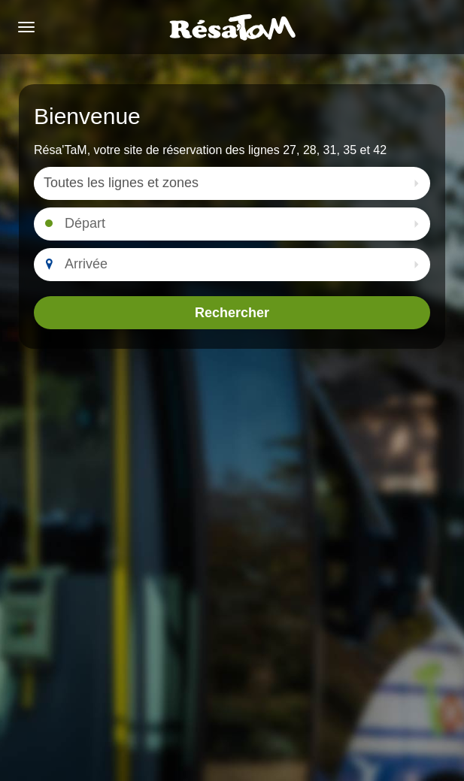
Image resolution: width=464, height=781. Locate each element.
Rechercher (232, 312)
